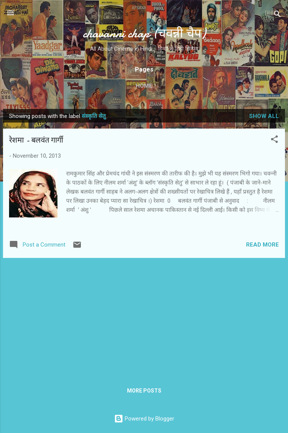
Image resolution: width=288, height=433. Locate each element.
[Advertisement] (144, 317)
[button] (274, 140)
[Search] (277, 15)
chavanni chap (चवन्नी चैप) (144, 33)
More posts (144, 391)
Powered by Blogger (144, 418)
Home (144, 85)
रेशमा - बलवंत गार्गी (36, 140)
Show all (264, 116)
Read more (262, 244)
